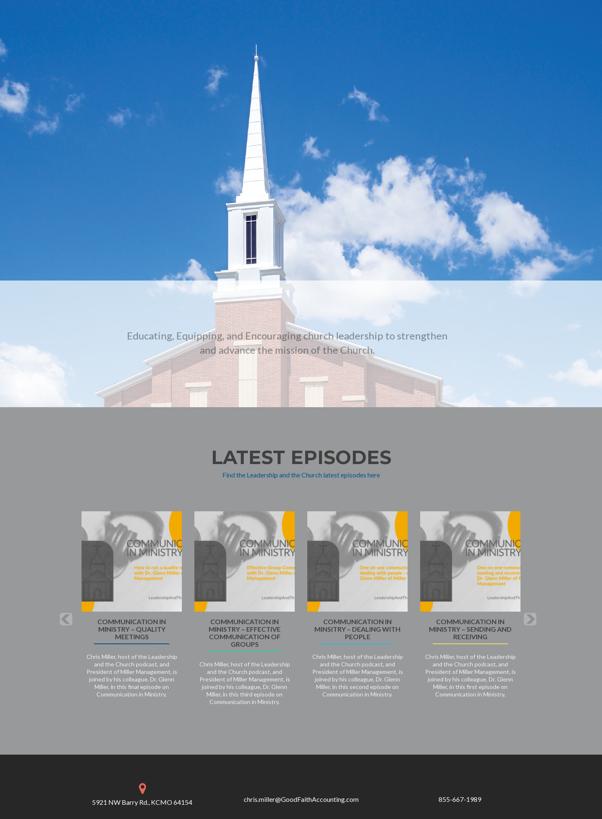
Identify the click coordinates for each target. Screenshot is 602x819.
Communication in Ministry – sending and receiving (470, 629)
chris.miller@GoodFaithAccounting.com (301, 799)
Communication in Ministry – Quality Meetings (131, 629)
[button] (65, 619)
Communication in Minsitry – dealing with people (357, 629)
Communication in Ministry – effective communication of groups (245, 633)
